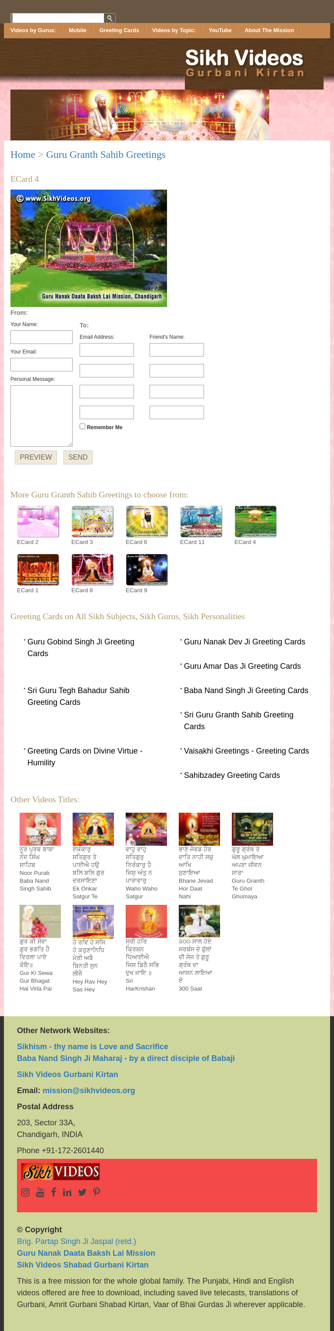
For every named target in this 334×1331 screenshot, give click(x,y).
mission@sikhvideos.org (89, 1090)
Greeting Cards (119, 30)
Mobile (78, 30)
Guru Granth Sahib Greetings (106, 154)
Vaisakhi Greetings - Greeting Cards (246, 751)
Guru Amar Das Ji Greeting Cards (242, 666)
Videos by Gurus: (33, 30)
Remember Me (101, 427)
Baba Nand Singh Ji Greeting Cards (246, 690)
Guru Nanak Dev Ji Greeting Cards (244, 641)
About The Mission (269, 30)
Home (22, 154)
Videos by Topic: (174, 30)
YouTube (220, 30)
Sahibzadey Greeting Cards (232, 775)
